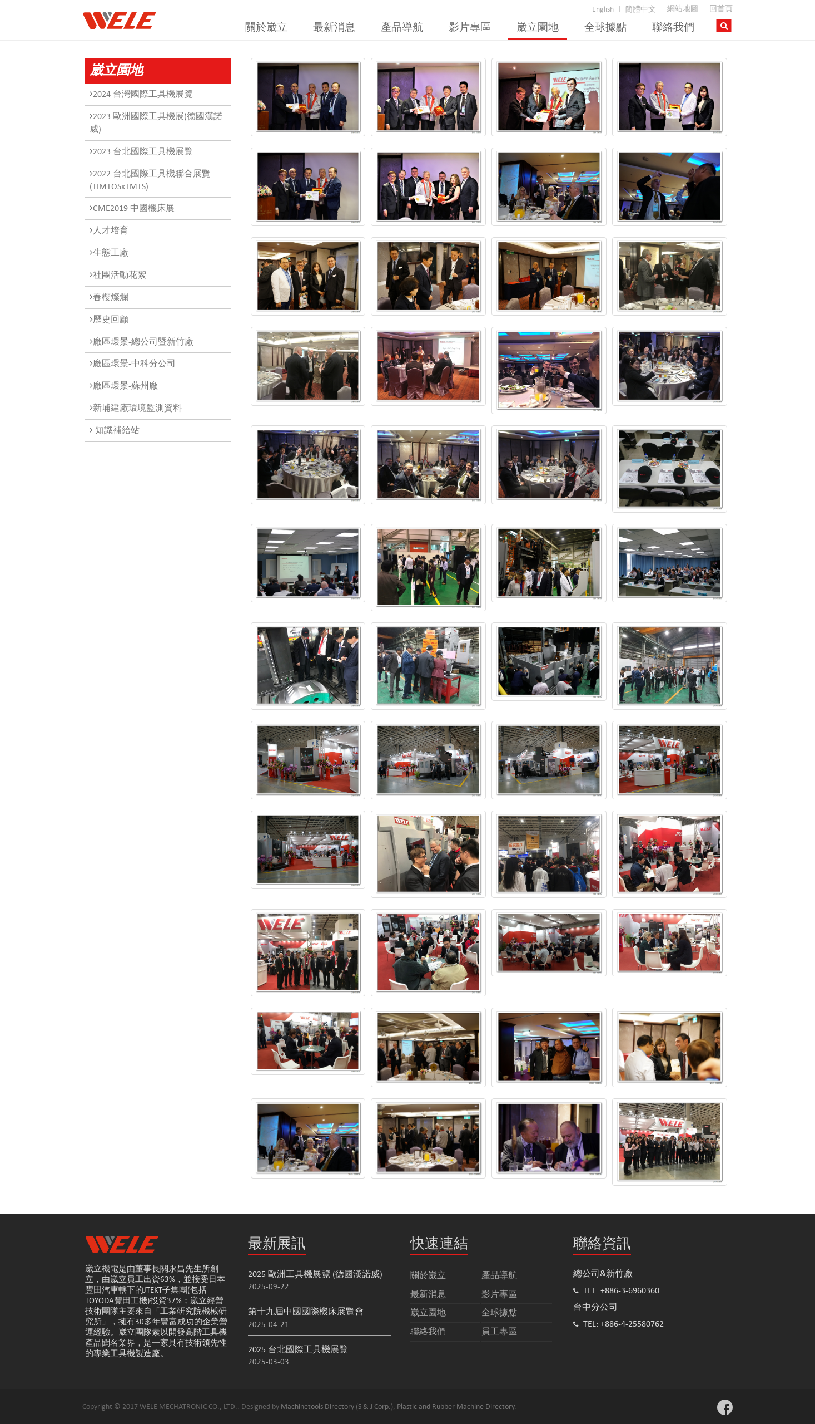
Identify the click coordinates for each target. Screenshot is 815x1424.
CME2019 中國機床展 (132, 208)
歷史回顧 (109, 319)
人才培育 (109, 230)
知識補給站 (115, 430)
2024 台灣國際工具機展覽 (141, 94)
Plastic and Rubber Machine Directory (455, 1406)
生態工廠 (109, 252)
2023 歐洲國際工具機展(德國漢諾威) (156, 122)
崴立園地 (537, 27)
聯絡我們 (673, 27)
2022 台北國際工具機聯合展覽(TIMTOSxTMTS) (150, 180)
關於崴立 (266, 27)
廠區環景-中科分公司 (133, 363)
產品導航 (402, 27)
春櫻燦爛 (109, 297)
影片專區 (470, 27)
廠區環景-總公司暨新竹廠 (141, 341)
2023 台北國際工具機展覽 (141, 151)
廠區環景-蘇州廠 (124, 385)
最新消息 (334, 27)
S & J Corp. (374, 1406)
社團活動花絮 (118, 274)
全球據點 (605, 27)
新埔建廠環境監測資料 (136, 408)
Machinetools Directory (317, 1406)
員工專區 (499, 1331)
